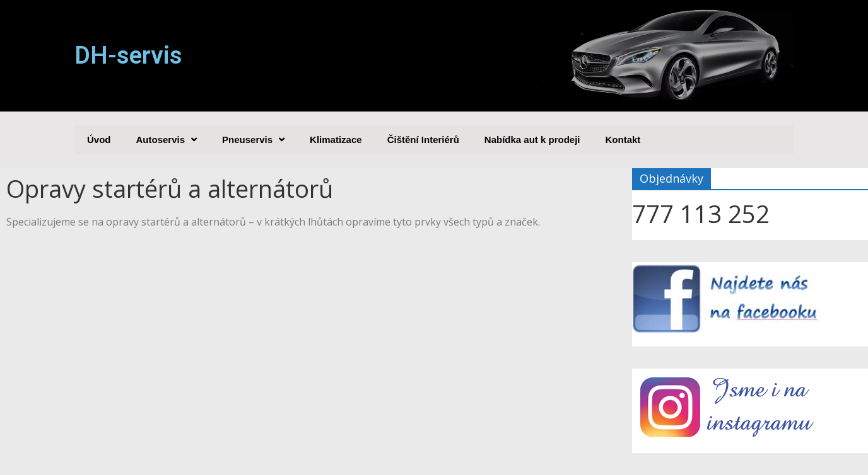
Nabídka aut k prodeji (532, 139)
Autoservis (166, 140)
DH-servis (128, 55)
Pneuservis (253, 140)
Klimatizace (336, 139)
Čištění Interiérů (423, 139)
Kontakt (623, 139)
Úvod (99, 139)
